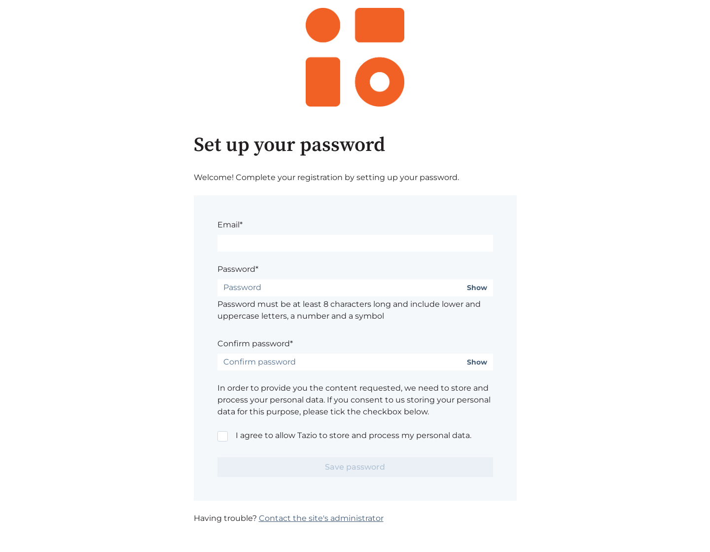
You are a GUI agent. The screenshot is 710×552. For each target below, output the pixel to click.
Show (477, 288)
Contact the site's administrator (321, 518)
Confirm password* (255, 343)
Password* (237, 269)
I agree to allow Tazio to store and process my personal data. (353, 435)
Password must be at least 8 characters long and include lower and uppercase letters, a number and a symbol (349, 310)
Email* (230, 224)
